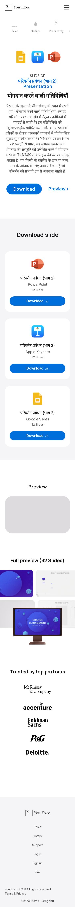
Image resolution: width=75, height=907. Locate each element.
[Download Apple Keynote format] (37, 56)
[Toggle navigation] (66, 7)
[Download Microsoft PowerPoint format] (54, 56)
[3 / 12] (56, 26)
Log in (38, 854)
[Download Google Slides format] (20, 56)
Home (37, 827)
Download (24, 189)
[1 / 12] (15, 26)
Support (37, 845)
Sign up (38, 863)
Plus (37, 872)
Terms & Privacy (15, 893)
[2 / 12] (36, 26)
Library (37, 836)
